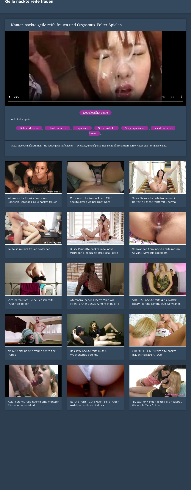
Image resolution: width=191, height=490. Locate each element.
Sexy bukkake (106, 128)
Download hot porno (95, 112)
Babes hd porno (29, 128)
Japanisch (82, 128)
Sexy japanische (134, 128)
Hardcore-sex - (57, 128)
